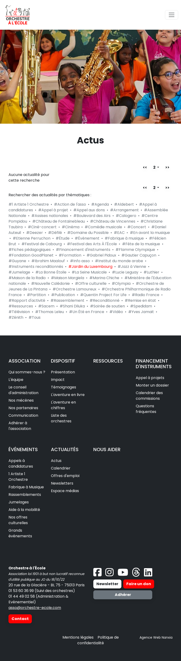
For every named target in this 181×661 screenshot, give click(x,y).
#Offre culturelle (91, 283)
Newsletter (107, 584)
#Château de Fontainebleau (58, 221)
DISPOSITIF (63, 361)
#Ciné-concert (42, 227)
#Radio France (145, 295)
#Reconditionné (104, 300)
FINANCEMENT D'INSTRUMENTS (154, 364)
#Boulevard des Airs (92, 215)
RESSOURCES (108, 361)
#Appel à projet (53, 210)
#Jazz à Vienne (132, 266)
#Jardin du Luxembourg (90, 266)
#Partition (36, 295)
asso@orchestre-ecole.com (34, 607)
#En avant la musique (150, 232)
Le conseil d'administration (23, 390)
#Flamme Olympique (135, 249)
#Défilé (55, 232)
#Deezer (34, 232)
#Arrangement (124, 210)
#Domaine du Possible (88, 232)
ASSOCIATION (24, 361)
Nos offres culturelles (18, 520)
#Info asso (80, 261)
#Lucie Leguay (125, 272)
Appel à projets (150, 377)
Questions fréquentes (146, 408)
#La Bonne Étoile (50, 272)
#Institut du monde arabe (119, 261)
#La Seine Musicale (89, 272)
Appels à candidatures (20, 463)
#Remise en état (140, 300)
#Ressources (20, 306)
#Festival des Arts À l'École (92, 244)
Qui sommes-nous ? (26, 372)
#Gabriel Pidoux (101, 255)
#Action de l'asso (70, 204)
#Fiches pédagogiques (29, 249)
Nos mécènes (21, 400)
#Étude (63, 238)
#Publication (63, 295)
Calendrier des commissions (149, 395)
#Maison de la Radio (27, 278)
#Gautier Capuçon (138, 255)
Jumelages (18, 502)
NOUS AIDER (106, 449)
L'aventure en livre (68, 394)
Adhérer (123, 594)
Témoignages (63, 387)
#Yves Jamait (141, 311)
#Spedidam (141, 306)
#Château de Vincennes (112, 221)
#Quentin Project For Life (103, 295)
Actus (56, 460)
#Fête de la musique (141, 244)
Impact (58, 379)
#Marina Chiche (104, 278)
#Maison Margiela (67, 278)
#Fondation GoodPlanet (30, 255)
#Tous (35, 317)
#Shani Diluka (72, 306)
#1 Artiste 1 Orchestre (28, 204)
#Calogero (126, 215)
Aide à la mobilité (24, 509)
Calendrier (60, 468)
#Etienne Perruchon (31, 238)
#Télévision (19, 311)
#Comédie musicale (103, 227)
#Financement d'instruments (83, 249)
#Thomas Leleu (49, 311)
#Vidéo (116, 311)
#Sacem (46, 306)
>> (167, 167)
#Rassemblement (67, 300)
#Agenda (100, 204)
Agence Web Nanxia (156, 637)
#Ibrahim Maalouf (48, 261)
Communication (23, 415)
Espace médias (65, 491)
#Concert (136, 227)
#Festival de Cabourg (41, 244)
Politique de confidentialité (98, 640)
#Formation (70, 255)
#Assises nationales (49, 215)
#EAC (119, 232)
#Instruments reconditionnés (35, 266)
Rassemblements (24, 494)
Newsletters (62, 483)
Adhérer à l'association (19, 425)
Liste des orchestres (61, 418)
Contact (20, 618)
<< (145, 167)
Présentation (63, 372)
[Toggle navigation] (171, 15)
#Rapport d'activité (26, 300)
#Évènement (87, 238)
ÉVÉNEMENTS (23, 449)
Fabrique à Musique (26, 487)
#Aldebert (124, 204)
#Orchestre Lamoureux (74, 289)
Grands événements (20, 533)
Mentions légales (78, 637)
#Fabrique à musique (124, 238)
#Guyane (17, 261)
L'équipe (15, 379)
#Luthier (151, 272)
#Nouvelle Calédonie (50, 283)
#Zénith (15, 317)
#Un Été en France (86, 311)
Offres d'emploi (65, 475)
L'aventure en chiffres (63, 405)
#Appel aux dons (89, 210)
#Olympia (121, 283)
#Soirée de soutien (107, 306)
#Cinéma (70, 227)
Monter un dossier (152, 385)
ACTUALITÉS (64, 449)
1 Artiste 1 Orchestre (18, 476)
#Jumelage (19, 272)
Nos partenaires (23, 408)
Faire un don (138, 584)
